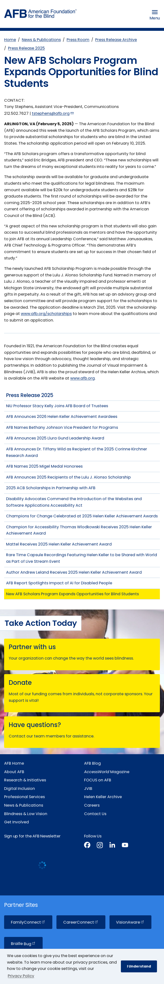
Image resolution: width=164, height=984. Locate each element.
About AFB (14, 772)
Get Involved (16, 822)
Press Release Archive (116, 39)
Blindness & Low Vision (25, 814)
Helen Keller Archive (103, 797)
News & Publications (41, 39)
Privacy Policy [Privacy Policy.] (21, 976)
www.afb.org (82, 378)
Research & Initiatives (25, 780)
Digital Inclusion (19, 788)
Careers (92, 805)
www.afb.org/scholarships (46, 313)
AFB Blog (92, 763)
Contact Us (95, 814)
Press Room (78, 39)
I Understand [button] (139, 966)
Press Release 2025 (26, 48)
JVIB (88, 788)
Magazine (106, 772)
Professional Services (24, 797)
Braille (23, 944)
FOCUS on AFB (97, 780)
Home (10, 39)
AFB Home (14, 763)
